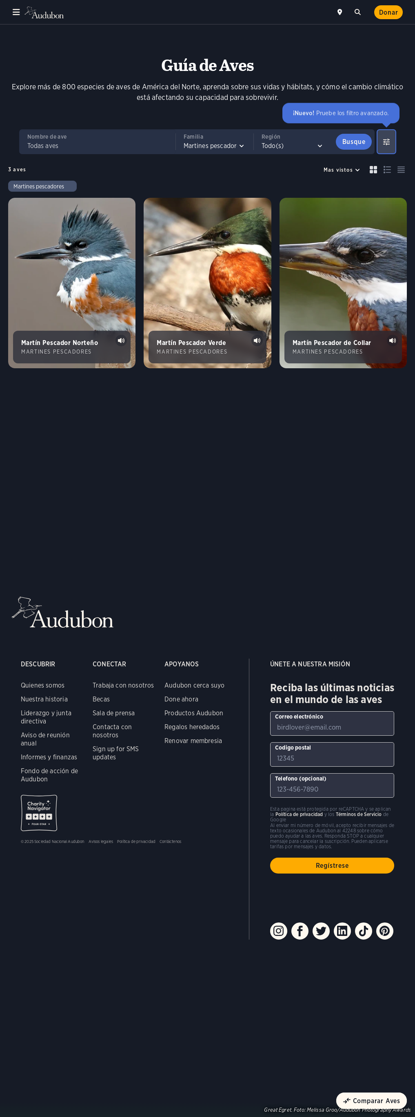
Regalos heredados (192, 727)
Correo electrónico (299, 716)
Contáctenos (170, 841)
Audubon (44, 12)
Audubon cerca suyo (194, 685)
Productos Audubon (193, 713)
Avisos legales (101, 841)
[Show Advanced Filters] (386, 141)
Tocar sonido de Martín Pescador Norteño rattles (121, 340)
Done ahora (181, 699)
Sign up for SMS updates (116, 753)
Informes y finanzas (49, 757)
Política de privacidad (136, 841)
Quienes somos (42, 685)
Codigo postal (293, 747)
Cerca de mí (340, 12)
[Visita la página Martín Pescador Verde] (207, 283)
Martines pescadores (38, 186)
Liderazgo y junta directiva (46, 717)
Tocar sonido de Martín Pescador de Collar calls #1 (392, 340)
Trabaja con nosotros (123, 685)
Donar (388, 12)
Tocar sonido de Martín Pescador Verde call (257, 340)
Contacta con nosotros (112, 731)
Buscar (359, 11)
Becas (101, 699)
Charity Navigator (39, 813)
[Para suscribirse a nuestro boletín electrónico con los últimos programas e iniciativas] (332, 723)
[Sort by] (342, 170)
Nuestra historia (44, 699)
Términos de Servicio (359, 814)
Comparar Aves (376, 1101)
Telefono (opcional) (300, 778)
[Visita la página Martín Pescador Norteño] (71, 283)
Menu (16, 12)
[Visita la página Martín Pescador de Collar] (343, 283)
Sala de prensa (114, 713)
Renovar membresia (193, 741)
